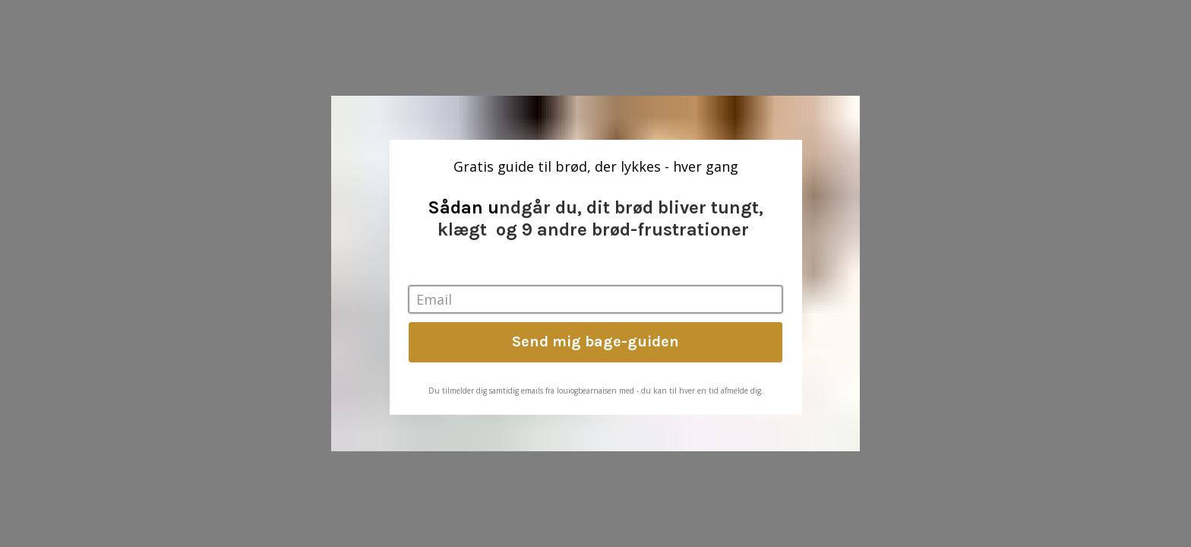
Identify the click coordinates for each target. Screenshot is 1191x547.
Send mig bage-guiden (595, 341)
